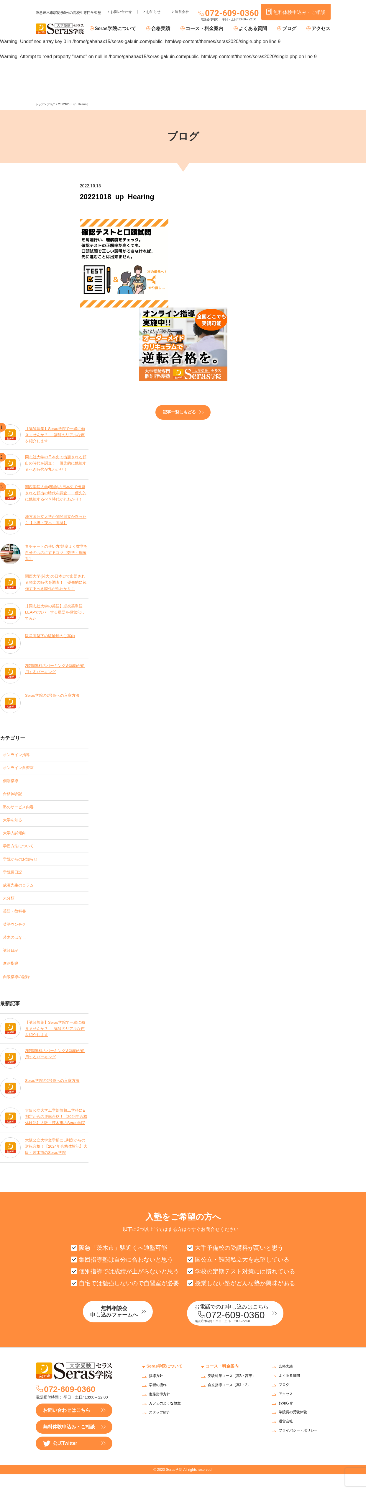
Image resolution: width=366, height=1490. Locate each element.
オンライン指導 (19, 753)
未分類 (10, 906)
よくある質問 (258, 29)
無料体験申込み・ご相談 (69, 1442)
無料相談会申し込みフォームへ (125, 1328)
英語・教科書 (17, 920)
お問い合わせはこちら (66, 1425)
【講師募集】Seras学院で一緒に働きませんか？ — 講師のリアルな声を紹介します (55, 433)
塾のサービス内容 (22, 809)
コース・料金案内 (212, 29)
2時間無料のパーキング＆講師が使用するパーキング (55, 668)
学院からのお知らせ (24, 864)
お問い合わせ (121, 8)
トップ (40, 104)
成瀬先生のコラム (22, 892)
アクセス (320, 29)
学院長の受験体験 (295, 1428)
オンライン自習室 (22, 767)
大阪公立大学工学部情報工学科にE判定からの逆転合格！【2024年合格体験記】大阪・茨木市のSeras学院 (56, 1131)
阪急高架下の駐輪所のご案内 (52, 635)
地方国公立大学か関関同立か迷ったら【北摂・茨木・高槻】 (56, 519)
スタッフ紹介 (161, 1428)
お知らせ (153, 8)
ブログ (292, 29)
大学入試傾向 (17, 837)
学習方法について (22, 850)
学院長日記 (15, 878)
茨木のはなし (17, 948)
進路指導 (12, 975)
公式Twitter (60, 1459)
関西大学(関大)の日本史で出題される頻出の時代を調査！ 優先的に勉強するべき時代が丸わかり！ (56, 582)
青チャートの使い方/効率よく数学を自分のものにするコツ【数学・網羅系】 (56, 552)
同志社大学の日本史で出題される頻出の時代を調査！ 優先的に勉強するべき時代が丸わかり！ (56, 463)
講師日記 (12, 961)
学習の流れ (159, 1401)
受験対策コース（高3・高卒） (231, 1394)
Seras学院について (129, 29)
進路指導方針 (161, 1410)
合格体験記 (15, 795)
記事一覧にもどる (179, 411)
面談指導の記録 (19, 989)
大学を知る (15, 823)
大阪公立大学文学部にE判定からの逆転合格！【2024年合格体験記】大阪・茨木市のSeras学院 (55, 1161)
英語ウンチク (17, 934)
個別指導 (12, 781)
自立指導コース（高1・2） (233, 1404)
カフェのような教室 (167, 1419)
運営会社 (182, 8)
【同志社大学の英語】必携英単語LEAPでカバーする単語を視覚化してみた (56, 612)
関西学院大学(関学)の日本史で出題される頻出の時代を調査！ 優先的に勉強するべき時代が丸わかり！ (56, 493)
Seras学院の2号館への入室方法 (54, 694)
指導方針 (157, 1392)
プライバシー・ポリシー (301, 1446)
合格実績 (171, 29)
